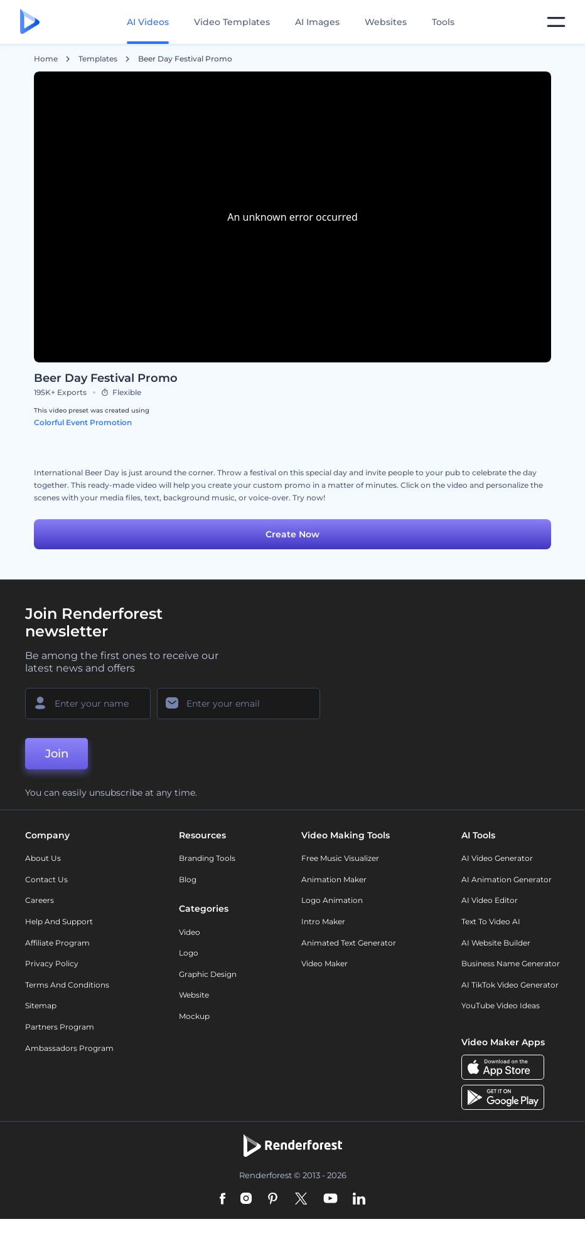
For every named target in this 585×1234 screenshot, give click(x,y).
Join (56, 754)
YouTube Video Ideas (500, 1005)
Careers (39, 900)
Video (189, 932)
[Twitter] (301, 1199)
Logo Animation (332, 900)
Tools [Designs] (443, 22)
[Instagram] (246, 1199)
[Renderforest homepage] (30, 22)
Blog (187, 879)
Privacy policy (51, 963)
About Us (43, 858)
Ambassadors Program (69, 1048)
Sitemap (40, 1005)
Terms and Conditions (67, 984)
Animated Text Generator (348, 942)
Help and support (59, 921)
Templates (97, 59)
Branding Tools (207, 858)
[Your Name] (88, 703)
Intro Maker (323, 921)
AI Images (317, 22)
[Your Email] (238, 703)
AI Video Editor (489, 900)
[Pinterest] (273, 1199)
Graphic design (208, 974)
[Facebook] (222, 1199)
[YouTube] (330, 1199)
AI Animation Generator (506, 879)
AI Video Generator (497, 858)
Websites (386, 22)
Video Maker (324, 963)
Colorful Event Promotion (83, 422)
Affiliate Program (57, 942)
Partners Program (59, 1026)
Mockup (194, 1016)
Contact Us (46, 879)
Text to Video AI (490, 921)
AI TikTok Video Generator (510, 984)
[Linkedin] (359, 1199)
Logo (188, 952)
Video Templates (232, 22)
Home (46, 59)
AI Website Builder (495, 942)
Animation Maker (334, 879)
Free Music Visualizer (340, 858)
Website (194, 994)
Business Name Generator (510, 963)
